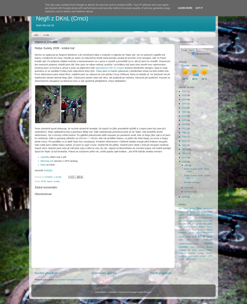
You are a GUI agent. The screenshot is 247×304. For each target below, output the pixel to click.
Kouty (194, 230)
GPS (189, 224)
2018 (184, 124)
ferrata (198, 221)
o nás (46, 35)
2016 (184, 133)
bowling (192, 212)
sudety (57, 181)
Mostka (181, 237)
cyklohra (182, 215)
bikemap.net (46, 161)
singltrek (182, 250)
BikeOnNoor (208, 208)
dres (189, 218)
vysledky (203, 256)
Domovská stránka (104, 273)
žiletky (194, 259)
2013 (184, 145)
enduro (192, 221)
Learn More (185, 8)
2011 (184, 153)
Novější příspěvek (46, 273)
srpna (187, 187)
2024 (184, 99)
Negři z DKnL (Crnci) (62, 18)
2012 (184, 149)
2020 (184, 116)
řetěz (192, 247)
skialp (194, 250)
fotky (42, 164)
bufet (198, 212)
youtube (182, 259)
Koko (188, 230)
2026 (184, 91)
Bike (198, 208)
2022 (184, 108)
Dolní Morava (207, 215)
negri (210, 236)
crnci (210, 211)
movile (194, 237)
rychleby (183, 246)
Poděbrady (208, 240)
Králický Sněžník (205, 230)
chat (204, 224)
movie (187, 237)
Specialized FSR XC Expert (109, 68)
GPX (194, 224)
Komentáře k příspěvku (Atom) (69, 279)
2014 (184, 141)
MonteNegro (208, 233)
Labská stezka (195, 233)
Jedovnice (188, 227)
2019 (184, 120)
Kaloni (202, 227)
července (189, 191)
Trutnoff (201, 253)
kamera (210, 227)
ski (189, 250)
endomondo (207, 218)
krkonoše (182, 233)
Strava (210, 250)
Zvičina (188, 259)
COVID (203, 212)
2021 (184, 112)
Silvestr (209, 247)
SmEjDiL (48, 170)
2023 (184, 103)
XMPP (210, 256)
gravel (199, 224)
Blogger (147, 292)
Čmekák (196, 215)
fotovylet (182, 224)
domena (182, 218)
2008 (184, 197)
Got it (199, 8)
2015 (184, 137)
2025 (184, 95)
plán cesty (193, 240)
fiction (205, 221)
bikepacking (184, 212)
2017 (184, 128)
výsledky (44, 157)
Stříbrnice (182, 253)
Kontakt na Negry (192, 182)
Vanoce (209, 253)
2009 (184, 162)
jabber (210, 224)
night (181, 240)
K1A (195, 227)
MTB (43, 181)
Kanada (181, 230)
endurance (183, 221)
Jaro (180, 227)
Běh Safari (183, 208)
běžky (192, 208)
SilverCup (200, 247)
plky (36, 35)
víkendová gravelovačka (188, 256)
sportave (201, 250)
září (186, 165)
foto (211, 221)
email (196, 218)
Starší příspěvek (161, 273)
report (49, 181)
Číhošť (189, 215)
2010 (184, 157)
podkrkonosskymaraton (188, 244)
